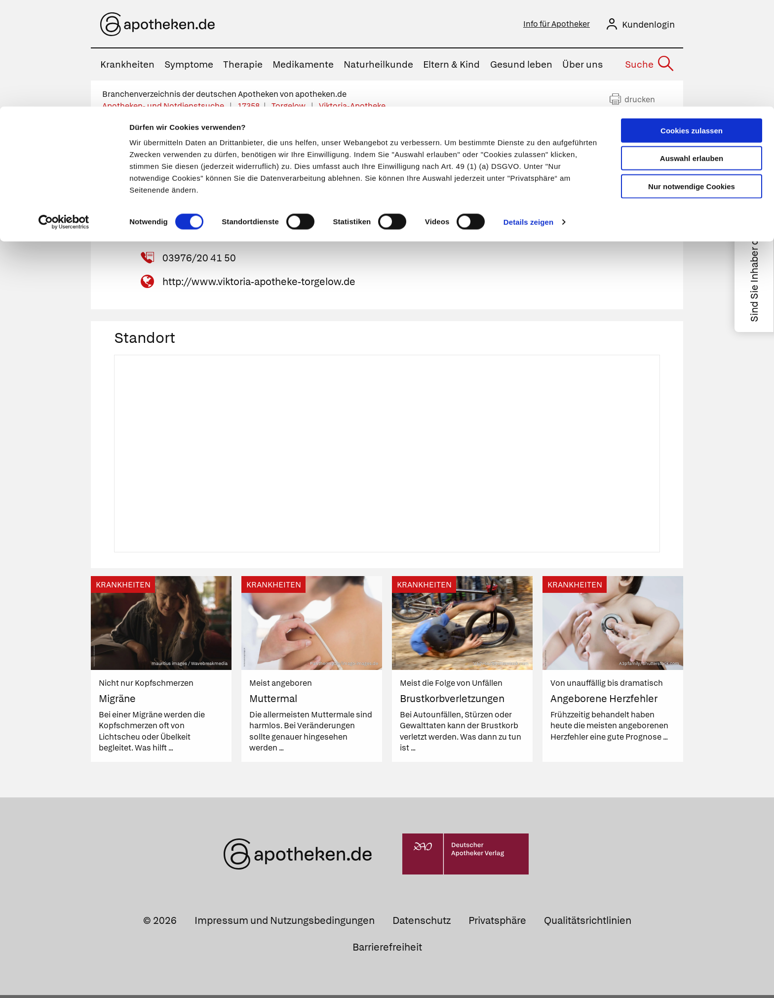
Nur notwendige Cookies (691, 80)
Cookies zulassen (691, 24)
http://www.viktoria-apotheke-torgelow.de (258, 284)
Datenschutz (421, 923)
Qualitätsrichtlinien (587, 923)
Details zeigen (528, 115)
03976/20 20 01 (199, 237)
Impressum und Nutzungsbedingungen (284, 923)
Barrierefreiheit (387, 950)
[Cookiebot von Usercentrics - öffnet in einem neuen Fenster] (64, 115)
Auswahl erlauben (691, 52)
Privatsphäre (497, 923)
